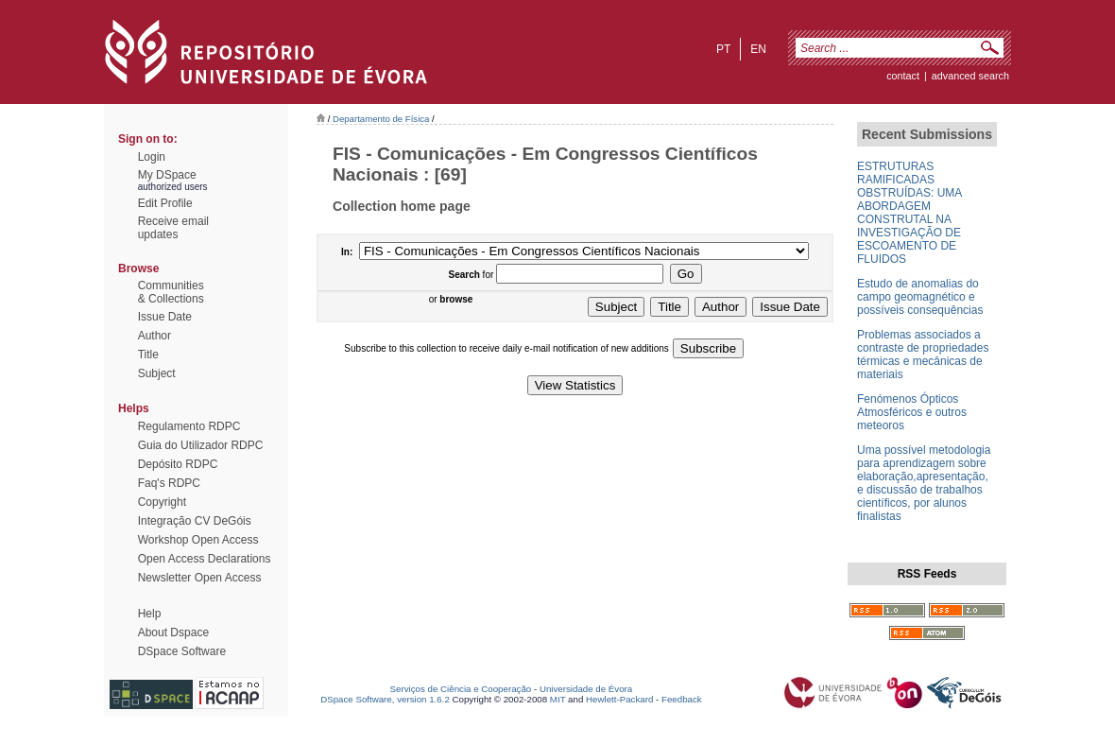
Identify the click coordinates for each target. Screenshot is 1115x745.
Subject (157, 373)
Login (151, 157)
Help (150, 613)
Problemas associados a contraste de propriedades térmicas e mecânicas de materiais (922, 354)
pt (723, 49)
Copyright (162, 502)
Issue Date (165, 316)
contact (902, 75)
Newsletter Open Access (200, 577)
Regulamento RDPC (189, 426)
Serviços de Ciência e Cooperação (461, 689)
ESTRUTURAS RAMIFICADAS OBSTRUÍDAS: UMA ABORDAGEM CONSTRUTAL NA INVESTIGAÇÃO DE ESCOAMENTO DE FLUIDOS (909, 213)
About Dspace (173, 632)
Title (148, 354)
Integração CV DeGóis (194, 521)
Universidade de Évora (586, 689)
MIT (558, 699)
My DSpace (167, 175)
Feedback (681, 699)
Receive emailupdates (173, 228)
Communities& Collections (171, 292)
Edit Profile (165, 203)
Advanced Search (970, 75)
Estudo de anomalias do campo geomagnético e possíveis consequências (920, 297)
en (758, 49)
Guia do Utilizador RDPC (201, 445)
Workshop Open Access (198, 539)
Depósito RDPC (178, 464)
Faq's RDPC (169, 483)
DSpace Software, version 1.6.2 (385, 699)
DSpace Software (182, 651)
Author (154, 335)
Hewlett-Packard (619, 699)
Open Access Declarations (204, 558)
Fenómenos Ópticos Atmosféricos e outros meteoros (912, 412)
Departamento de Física (381, 118)
